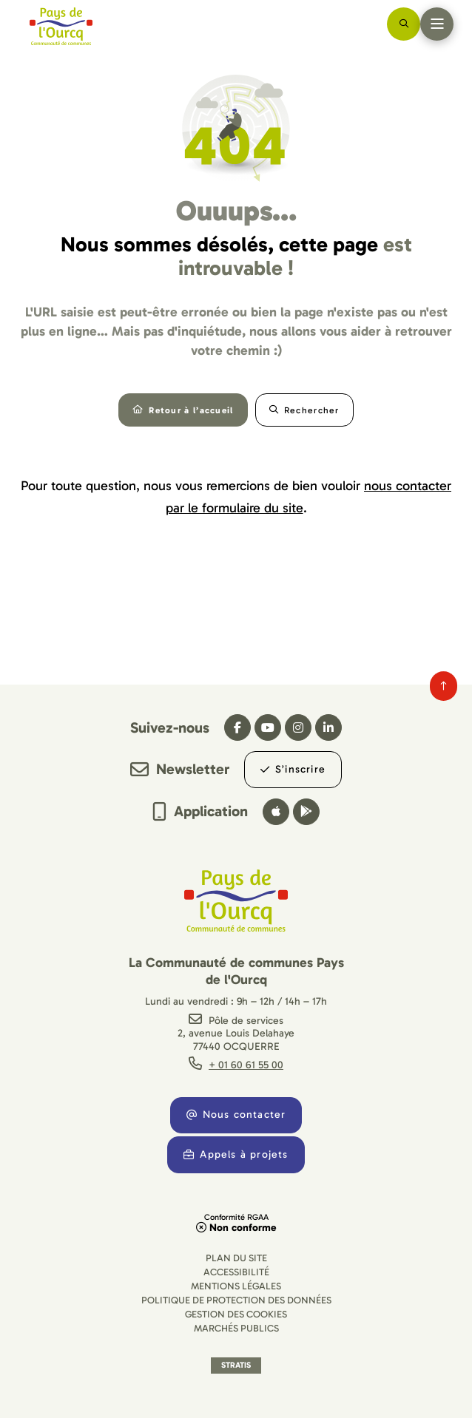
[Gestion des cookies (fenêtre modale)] (236, 1314)
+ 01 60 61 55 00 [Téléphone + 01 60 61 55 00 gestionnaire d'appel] (246, 1065)
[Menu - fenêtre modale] (437, 24)
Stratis (236, 1365)
